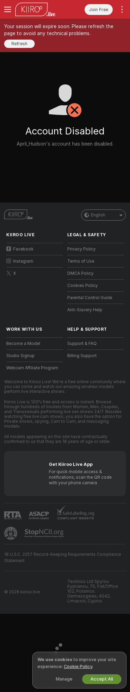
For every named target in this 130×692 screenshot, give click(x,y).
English (103, 215)
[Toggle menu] (7, 9)
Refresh (19, 43)
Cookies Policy (82, 285)
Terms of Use (80, 261)
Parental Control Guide (89, 297)
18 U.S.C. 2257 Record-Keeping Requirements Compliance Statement (62, 557)
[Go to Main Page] (40, 9)
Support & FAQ (82, 343)
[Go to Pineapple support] (11, 533)
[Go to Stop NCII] (44, 533)
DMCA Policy (80, 273)
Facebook (20, 249)
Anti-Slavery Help (84, 309)
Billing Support (82, 355)
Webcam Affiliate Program (32, 367)
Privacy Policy (81, 249)
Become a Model (23, 343)
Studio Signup (20, 355)
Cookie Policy (78, 666)
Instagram (19, 261)
